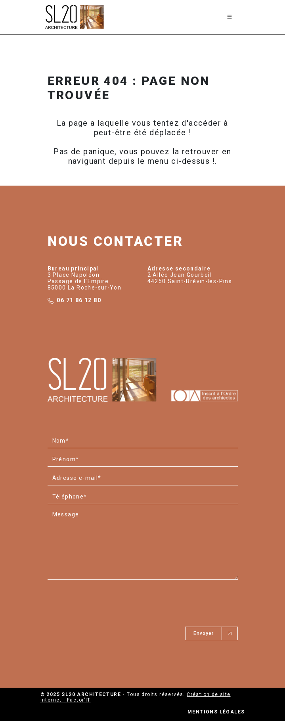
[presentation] (108, 599)
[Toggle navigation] (229, 17)
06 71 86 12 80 (79, 300)
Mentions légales (216, 712)
